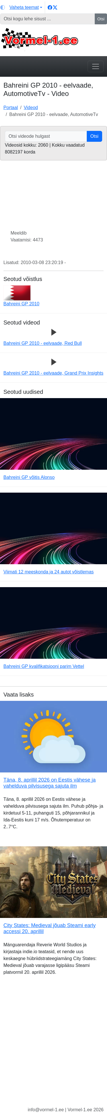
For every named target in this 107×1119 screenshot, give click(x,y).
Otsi (100, 19)
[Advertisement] (53, 1045)
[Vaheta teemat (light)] (21, 7)
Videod (31, 107)
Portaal (10, 107)
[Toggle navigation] (96, 66)
